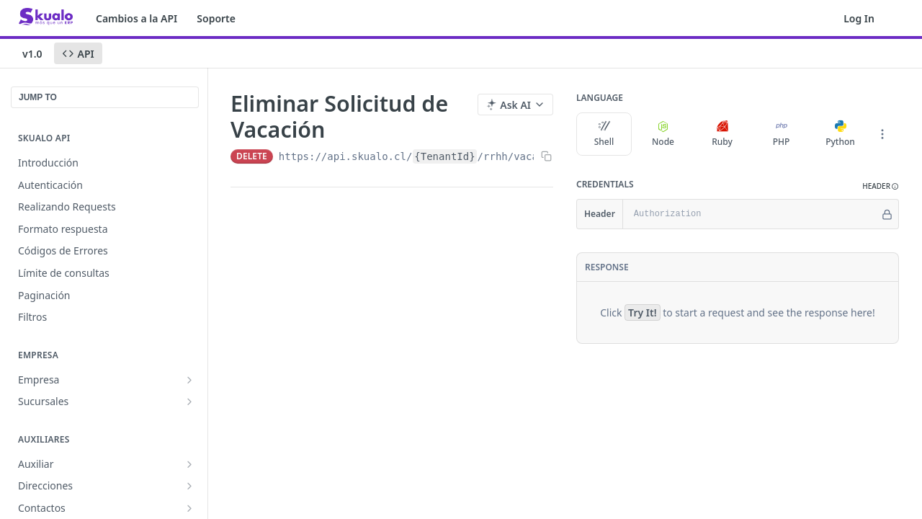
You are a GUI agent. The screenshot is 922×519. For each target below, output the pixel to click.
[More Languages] (882, 134)
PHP (781, 134)
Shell (604, 134)
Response (607, 267)
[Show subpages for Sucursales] (189, 401)
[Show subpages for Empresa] (189, 380)
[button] (880, 186)
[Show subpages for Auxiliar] (189, 464)
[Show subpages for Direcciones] (189, 486)
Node (663, 134)
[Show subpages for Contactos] (189, 508)
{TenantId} (444, 156)
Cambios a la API (136, 18)
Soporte (216, 18)
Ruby (722, 134)
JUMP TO (38, 97)
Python (840, 134)
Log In (858, 18)
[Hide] (887, 214)
